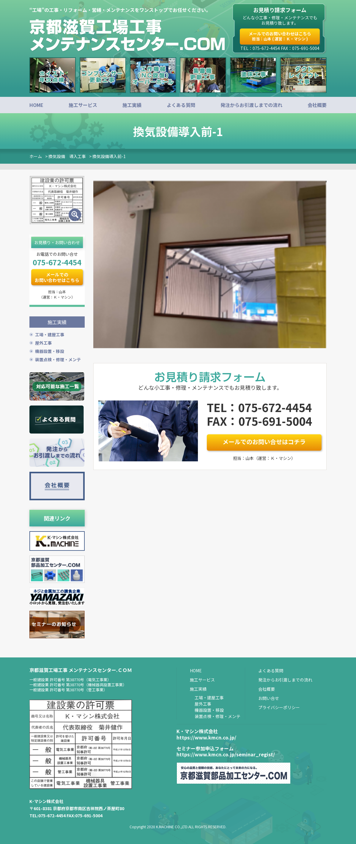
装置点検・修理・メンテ (58, 359)
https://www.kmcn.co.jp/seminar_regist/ (226, 754)
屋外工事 (43, 342)
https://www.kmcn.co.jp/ (206, 736)
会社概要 (317, 104)
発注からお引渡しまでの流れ (251, 104)
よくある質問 (181, 104)
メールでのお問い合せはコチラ (264, 441)
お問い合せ (268, 698)
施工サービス (83, 104)
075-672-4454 (57, 262)
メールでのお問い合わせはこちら (280, 36)
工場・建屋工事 (49, 334)
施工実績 (131, 104)
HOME (36, 104)
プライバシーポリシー (279, 707)
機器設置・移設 (49, 351)
